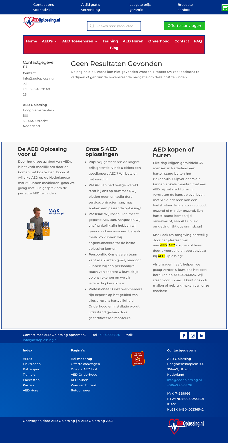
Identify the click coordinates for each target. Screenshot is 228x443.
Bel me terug (81, 359)
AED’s (47, 41)
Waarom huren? (84, 385)
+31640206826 (109, 335)
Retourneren (81, 390)
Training (110, 41)
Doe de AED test (84, 369)
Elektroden (32, 364)
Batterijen (31, 369)
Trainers (29, 375)
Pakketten (31, 380)
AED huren (79, 380)
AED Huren (133, 41)
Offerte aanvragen (184, 26)
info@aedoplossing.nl (40, 340)
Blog (114, 48)
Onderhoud (159, 41)
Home (31, 41)
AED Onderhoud (84, 375)
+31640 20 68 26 (179, 385)
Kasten (28, 385)
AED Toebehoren (77, 41)
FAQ (198, 41)
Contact (181, 41)
